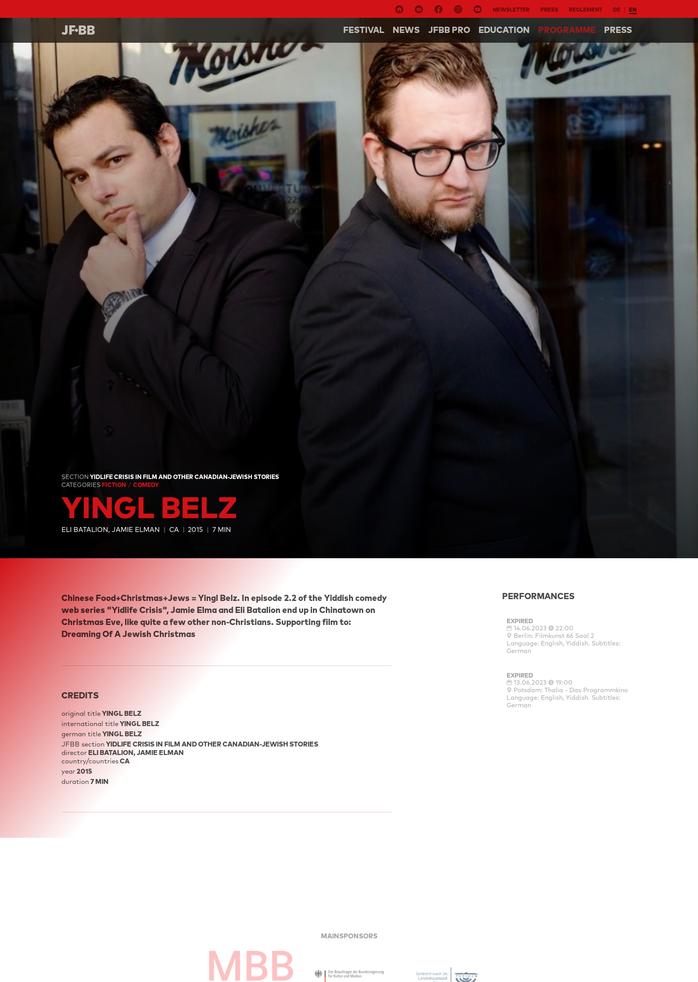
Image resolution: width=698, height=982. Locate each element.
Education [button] (504, 29)
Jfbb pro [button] (449, 29)
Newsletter (511, 9)
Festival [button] (363, 29)
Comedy (146, 484)
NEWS (406, 29)
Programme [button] (567, 29)
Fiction (114, 484)
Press (549, 9)
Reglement (585, 9)
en (633, 9)
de (617, 9)
